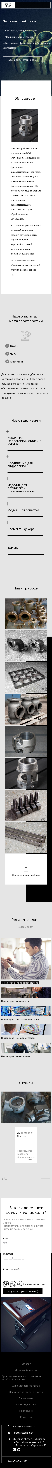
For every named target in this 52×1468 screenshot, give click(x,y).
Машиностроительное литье (26, 1392)
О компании (26, 1398)
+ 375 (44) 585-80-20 (24, 1426)
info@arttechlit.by (23, 1432)
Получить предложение (21, 1291)
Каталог (26, 1363)
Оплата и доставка (26, 1404)
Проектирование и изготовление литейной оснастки (21, 1378)
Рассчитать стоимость (22, 60)
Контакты (26, 1417)
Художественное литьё (26, 1385)
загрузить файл (13, 1269)
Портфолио (26, 1410)
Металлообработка (26, 1370)
